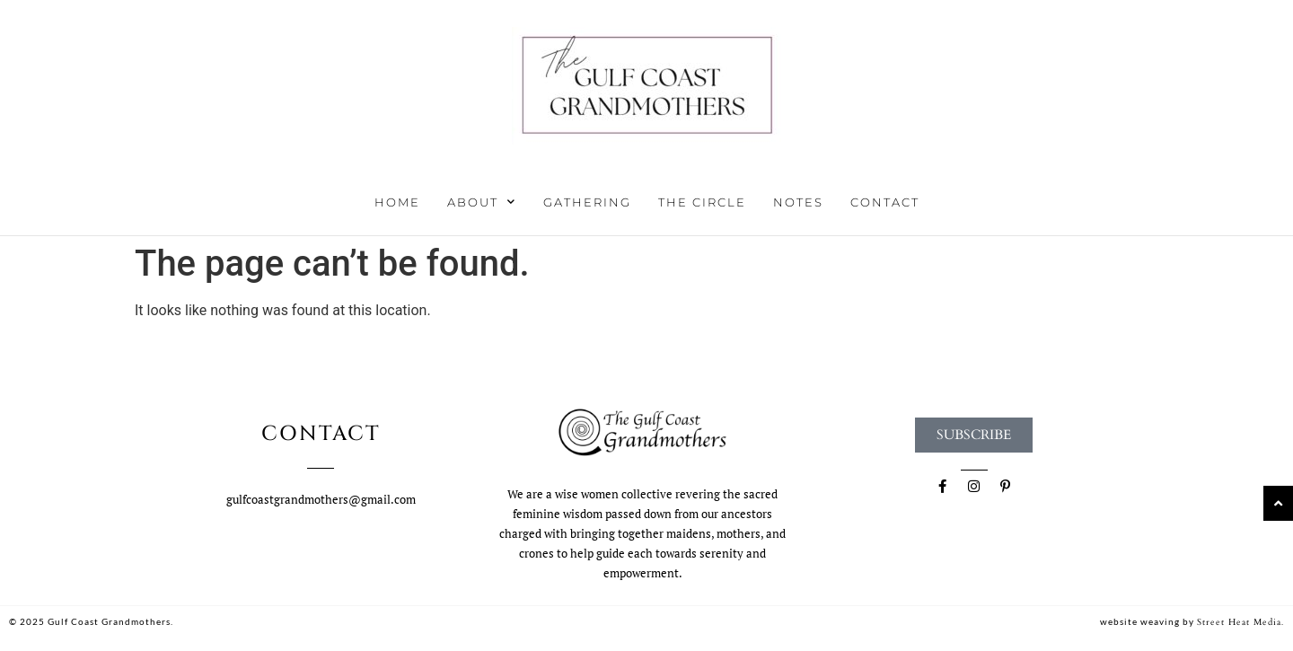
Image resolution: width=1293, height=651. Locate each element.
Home (397, 202)
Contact (884, 202)
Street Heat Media (1239, 622)
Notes (798, 202)
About (481, 202)
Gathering (587, 202)
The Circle (702, 202)
